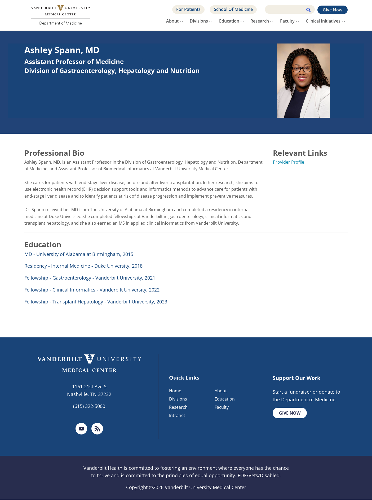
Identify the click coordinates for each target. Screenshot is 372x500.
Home (175, 391)
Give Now (332, 10)
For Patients (188, 9)
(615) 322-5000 (89, 406)
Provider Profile (288, 162)
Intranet (177, 415)
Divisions (199, 21)
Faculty (287, 21)
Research (259, 21)
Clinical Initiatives (323, 21)
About (172, 21)
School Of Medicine (233, 9)
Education (229, 21)
